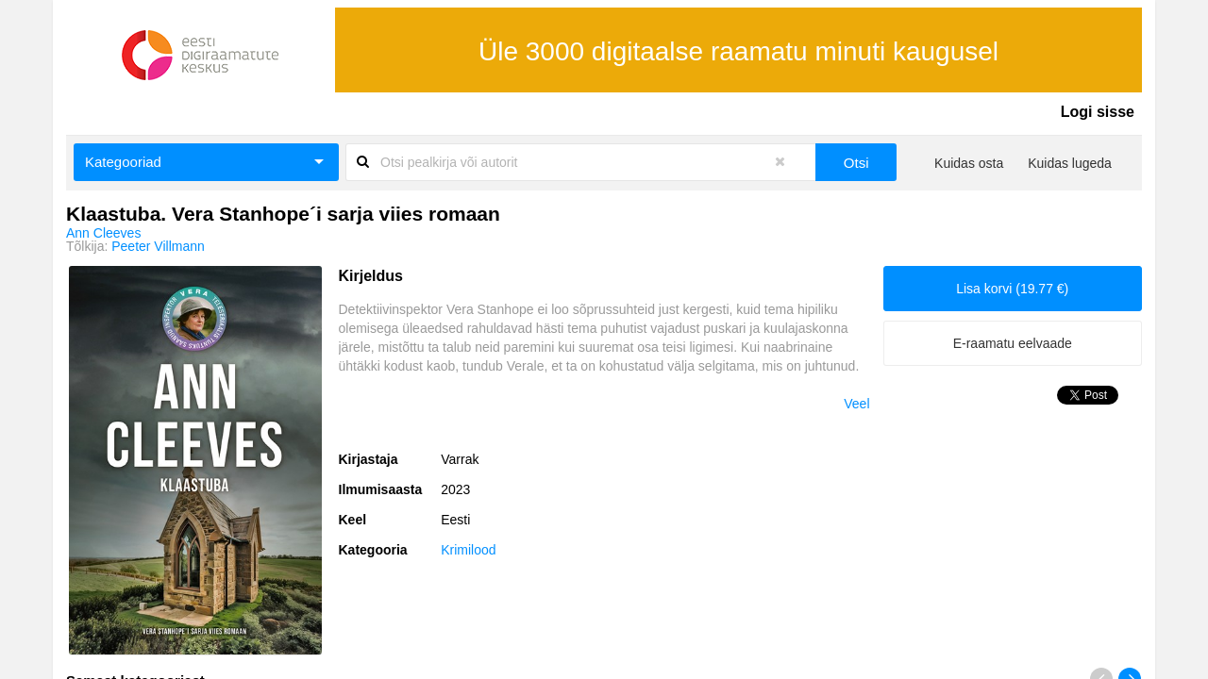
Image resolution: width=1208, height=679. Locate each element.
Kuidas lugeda (1070, 163)
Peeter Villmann (158, 246)
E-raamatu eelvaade (1012, 343)
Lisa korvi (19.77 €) (1012, 288)
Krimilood (468, 549)
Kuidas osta (968, 163)
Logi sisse (1097, 112)
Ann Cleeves (103, 232)
